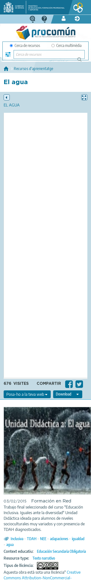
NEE (43, 538)
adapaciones (59, 538)
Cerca (81, 61)
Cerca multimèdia (66, 45)
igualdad (78, 538)
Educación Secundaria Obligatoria (61, 551)
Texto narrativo (44, 558)
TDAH (31, 538)
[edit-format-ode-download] (67, 394)
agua (10, 544)
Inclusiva (17, 538)
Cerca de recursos (25, 45)
